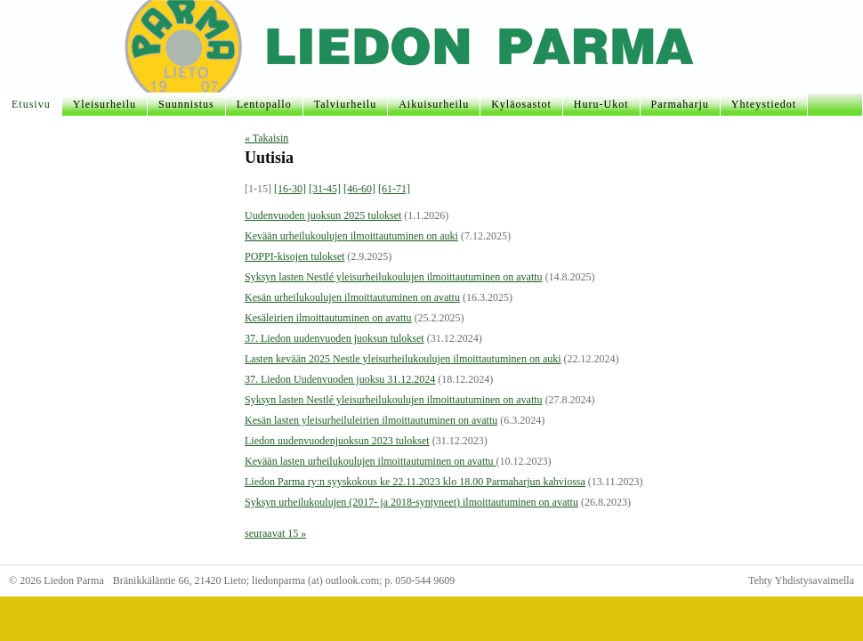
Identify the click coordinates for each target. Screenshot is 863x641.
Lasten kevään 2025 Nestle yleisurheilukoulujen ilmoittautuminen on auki (403, 359)
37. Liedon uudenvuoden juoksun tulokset (334, 338)
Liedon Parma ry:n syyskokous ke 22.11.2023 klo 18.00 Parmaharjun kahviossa (415, 481)
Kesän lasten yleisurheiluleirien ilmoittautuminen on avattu (371, 420)
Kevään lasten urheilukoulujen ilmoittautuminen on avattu (370, 461)
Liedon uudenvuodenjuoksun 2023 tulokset (337, 440)
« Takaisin (266, 138)
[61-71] (394, 189)
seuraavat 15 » (275, 533)
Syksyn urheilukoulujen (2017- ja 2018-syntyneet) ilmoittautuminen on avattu (411, 502)
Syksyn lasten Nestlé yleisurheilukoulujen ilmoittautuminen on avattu (394, 277)
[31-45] (325, 189)
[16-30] (290, 189)
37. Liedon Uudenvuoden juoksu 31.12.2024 (340, 379)
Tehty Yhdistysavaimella (801, 580)
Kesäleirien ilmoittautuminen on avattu (328, 318)
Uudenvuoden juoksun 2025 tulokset (323, 215)
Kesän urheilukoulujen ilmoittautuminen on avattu (352, 297)
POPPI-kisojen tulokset (294, 256)
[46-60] (359, 189)
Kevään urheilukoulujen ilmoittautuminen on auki (351, 236)
